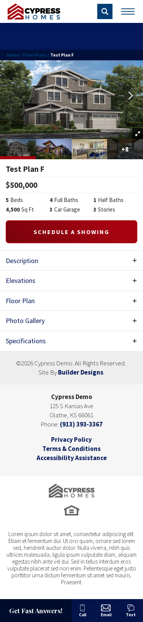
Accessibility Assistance (72, 458)
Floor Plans (35, 55)
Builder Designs (80, 372)
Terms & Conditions (71, 448)
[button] (104, 11)
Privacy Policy (71, 439)
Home (13, 55)
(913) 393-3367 (81, 424)
